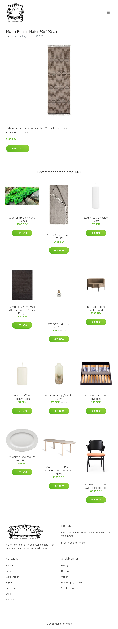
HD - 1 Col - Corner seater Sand (96, 308)
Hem (8, 36)
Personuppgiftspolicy (72, 582)
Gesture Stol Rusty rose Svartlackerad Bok (96, 486)
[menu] (108, 12)
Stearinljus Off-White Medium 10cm (22, 397)
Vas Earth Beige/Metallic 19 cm (59, 397)
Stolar (9, 593)
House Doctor (61, 128)
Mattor (48, 128)
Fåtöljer (10, 571)
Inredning (25, 128)
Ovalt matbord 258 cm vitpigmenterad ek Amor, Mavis (59, 470)
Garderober (12, 576)
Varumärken (37, 128)
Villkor (64, 576)
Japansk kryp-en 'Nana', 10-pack (22, 219)
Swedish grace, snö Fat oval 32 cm (22, 458)
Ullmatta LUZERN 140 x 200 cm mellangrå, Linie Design (22, 310)
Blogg (64, 565)
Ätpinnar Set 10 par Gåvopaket (96, 397)
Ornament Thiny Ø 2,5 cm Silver (59, 325)
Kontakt (65, 571)
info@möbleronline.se (73, 542)
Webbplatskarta (70, 588)
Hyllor (9, 582)
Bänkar (10, 565)
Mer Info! (17, 148)
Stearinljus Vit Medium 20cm (96, 219)
